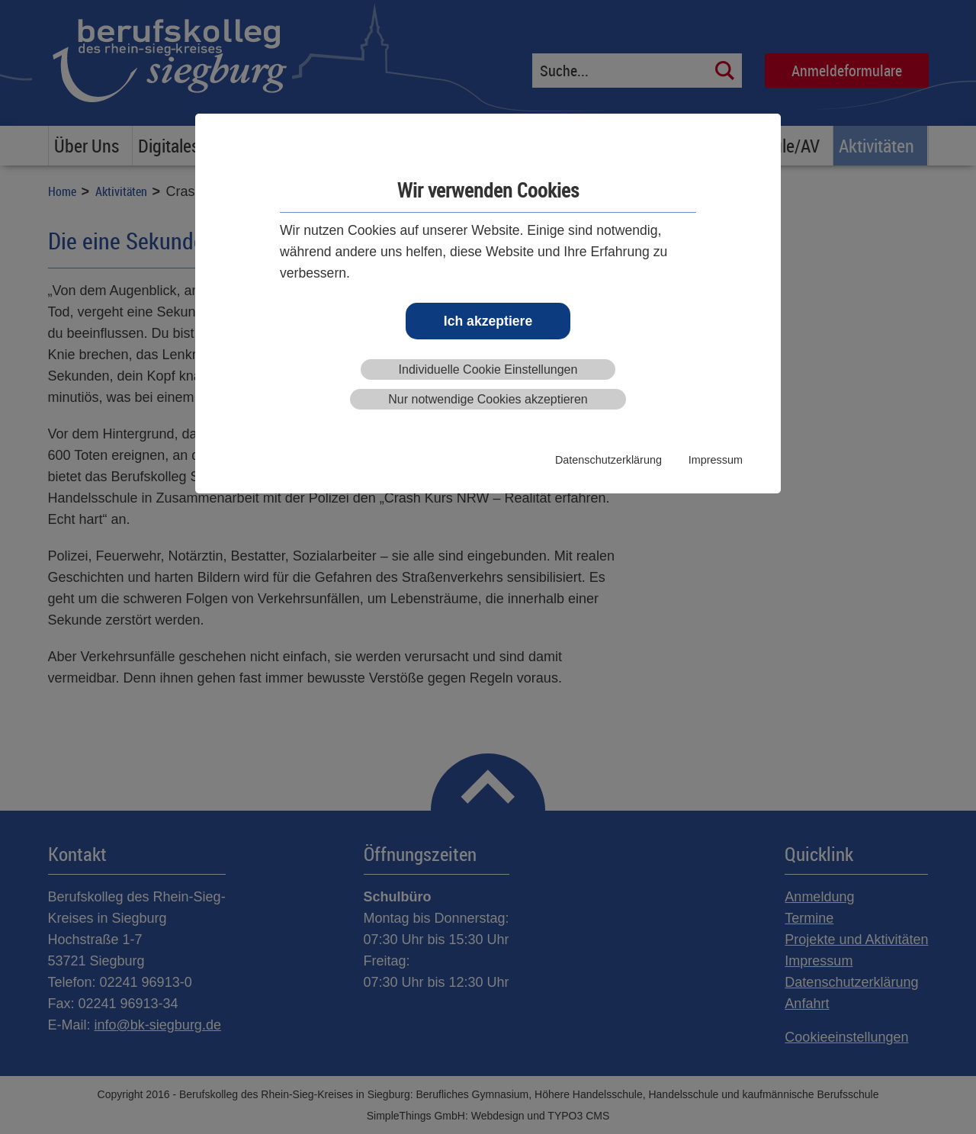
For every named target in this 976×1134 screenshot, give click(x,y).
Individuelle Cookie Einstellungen (488, 369)
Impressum (716, 460)
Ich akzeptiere (488, 321)
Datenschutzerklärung (608, 460)
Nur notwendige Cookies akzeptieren (487, 399)
